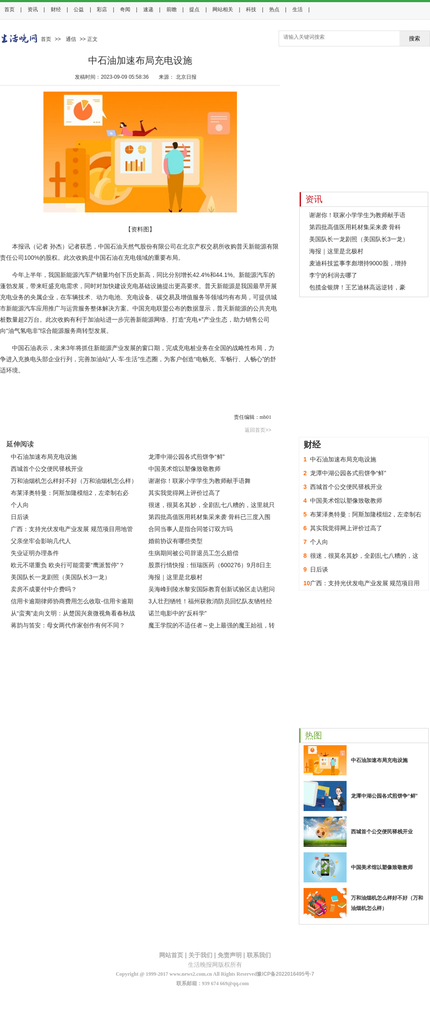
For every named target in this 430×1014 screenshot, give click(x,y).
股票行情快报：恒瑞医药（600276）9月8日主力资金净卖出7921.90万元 (209, 566)
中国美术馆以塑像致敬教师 (184, 468)
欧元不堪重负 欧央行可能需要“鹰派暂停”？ (68, 565)
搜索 (414, 38)
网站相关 (222, 9)
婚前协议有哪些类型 (175, 541)
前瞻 (171, 9)
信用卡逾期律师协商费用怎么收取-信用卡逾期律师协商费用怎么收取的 (72, 602)
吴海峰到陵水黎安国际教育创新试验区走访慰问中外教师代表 (211, 590)
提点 (194, 9)
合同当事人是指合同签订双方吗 (190, 528)
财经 (56, 9)
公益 (79, 9)
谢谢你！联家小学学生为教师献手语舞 (199, 480)
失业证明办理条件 (35, 553)
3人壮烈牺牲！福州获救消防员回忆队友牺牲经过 (210, 602)
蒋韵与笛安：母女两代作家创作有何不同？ (68, 625)
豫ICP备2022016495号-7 (285, 974)
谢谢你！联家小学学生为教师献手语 (357, 215)
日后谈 (20, 516)
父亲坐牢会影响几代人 (41, 541)
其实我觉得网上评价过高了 (184, 492)
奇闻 (125, 9)
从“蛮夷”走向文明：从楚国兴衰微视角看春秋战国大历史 (73, 614)
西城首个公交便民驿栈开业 (47, 468)
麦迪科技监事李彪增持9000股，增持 (358, 263)
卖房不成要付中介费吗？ (44, 589)
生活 (297, 9)
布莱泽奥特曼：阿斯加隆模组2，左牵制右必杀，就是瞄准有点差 (70, 494)
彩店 (102, 9)
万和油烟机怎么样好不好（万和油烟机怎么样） (74, 480)
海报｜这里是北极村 (175, 577)
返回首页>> (258, 430)
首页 (9, 9)
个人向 (20, 504)
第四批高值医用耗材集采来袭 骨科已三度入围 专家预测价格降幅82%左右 (209, 518)
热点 (274, 9)
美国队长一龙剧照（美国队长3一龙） (61, 577)
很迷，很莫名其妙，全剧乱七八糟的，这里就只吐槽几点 (211, 506)
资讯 (33, 9)
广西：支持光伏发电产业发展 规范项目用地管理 (72, 530)
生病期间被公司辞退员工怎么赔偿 (193, 553)
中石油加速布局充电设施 (44, 456)
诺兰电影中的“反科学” (177, 613)
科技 (251, 9)
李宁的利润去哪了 (333, 275)
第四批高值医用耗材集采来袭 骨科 (355, 227)
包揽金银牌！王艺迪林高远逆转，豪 (357, 287)
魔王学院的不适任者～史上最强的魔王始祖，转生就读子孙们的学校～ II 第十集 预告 (211, 626)
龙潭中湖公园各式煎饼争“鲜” (186, 456)
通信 (71, 39)
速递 (148, 9)
